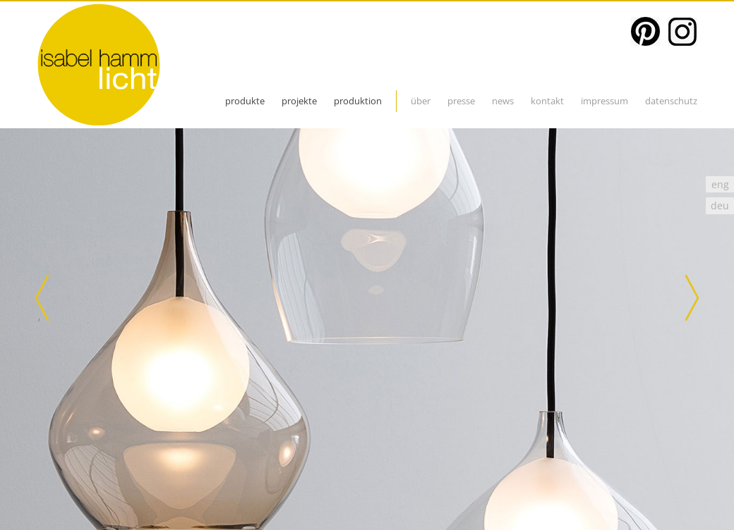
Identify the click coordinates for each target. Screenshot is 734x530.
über (421, 100)
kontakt (547, 100)
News (503, 100)
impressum (604, 100)
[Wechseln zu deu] (720, 205)
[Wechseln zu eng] (720, 184)
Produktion (358, 100)
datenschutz (671, 100)
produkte (245, 100)
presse (461, 100)
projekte (299, 100)
